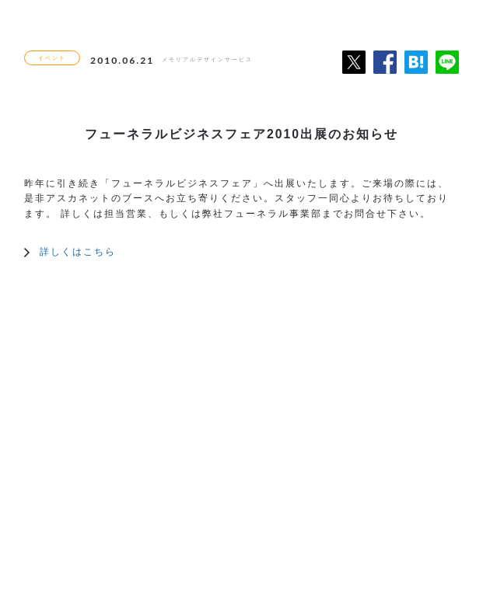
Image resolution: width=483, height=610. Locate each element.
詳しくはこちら (78, 251)
